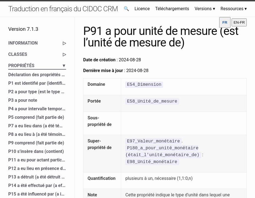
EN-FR (239, 22)
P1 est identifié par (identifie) (37, 83)
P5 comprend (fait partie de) (36, 117)
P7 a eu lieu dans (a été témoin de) (37, 125)
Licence (142, 8)
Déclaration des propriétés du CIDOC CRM (37, 74)
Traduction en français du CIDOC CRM (63, 9)
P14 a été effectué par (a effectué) (37, 185)
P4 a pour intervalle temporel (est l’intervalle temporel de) (37, 108)
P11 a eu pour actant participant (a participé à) (37, 160)
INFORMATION (37, 43)
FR (225, 22)
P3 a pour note (22, 100)
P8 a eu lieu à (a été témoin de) (37, 134)
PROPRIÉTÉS (37, 65)
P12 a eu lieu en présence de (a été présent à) (37, 168)
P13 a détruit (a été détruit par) (37, 177)
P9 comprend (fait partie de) (36, 142)
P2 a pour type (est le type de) (37, 91)
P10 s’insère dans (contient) (36, 151)
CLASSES (37, 54)
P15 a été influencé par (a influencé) (37, 194)
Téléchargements (172, 8)
